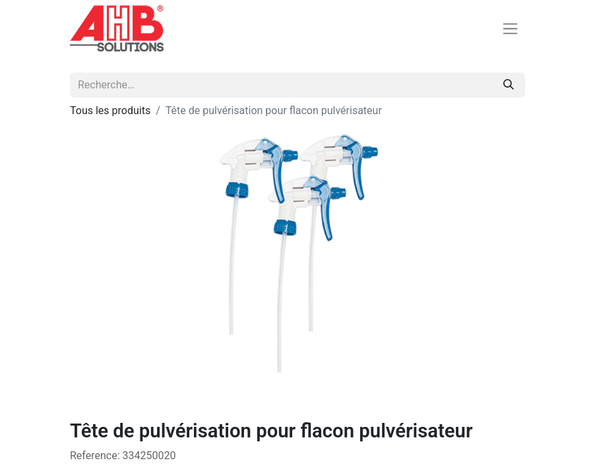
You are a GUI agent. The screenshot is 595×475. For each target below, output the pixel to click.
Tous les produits (110, 110)
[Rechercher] (508, 85)
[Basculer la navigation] (510, 28)
